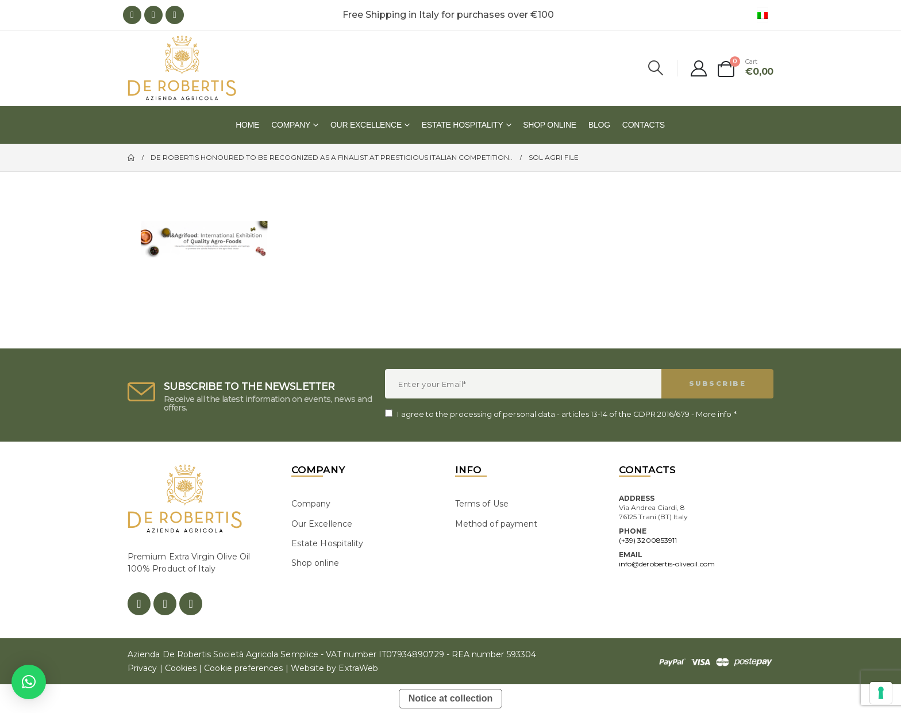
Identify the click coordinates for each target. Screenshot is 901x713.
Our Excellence (366, 124)
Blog (599, 124)
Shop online (549, 124)
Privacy (142, 668)
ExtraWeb (358, 668)
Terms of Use (482, 504)
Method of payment (496, 524)
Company (290, 124)
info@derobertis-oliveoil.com (667, 563)
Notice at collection (451, 698)
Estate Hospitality (462, 124)
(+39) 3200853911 (648, 540)
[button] (28, 682)
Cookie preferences (243, 668)
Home (247, 124)
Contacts (643, 124)
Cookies (181, 668)
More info (714, 414)
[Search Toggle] (656, 67)
